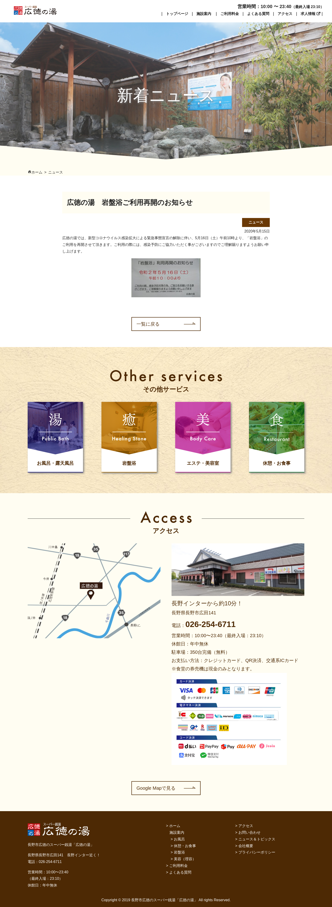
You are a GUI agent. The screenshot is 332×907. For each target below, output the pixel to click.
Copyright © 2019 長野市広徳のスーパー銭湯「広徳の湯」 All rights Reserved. (166, 900)
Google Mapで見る (155, 788)
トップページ (177, 14)
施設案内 (203, 14)
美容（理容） (185, 859)
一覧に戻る (148, 324)
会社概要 (245, 846)
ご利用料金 (229, 14)
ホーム (174, 826)
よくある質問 (258, 14)
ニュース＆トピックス (256, 839)
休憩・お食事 (185, 846)
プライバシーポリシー (256, 852)
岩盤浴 (179, 852)
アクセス (285, 14)
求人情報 (308, 14)
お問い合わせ (249, 832)
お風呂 (179, 839)
